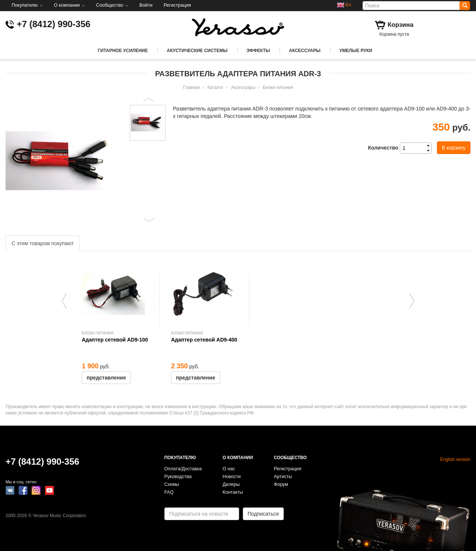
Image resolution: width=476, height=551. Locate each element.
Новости (232, 476)
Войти (145, 5)
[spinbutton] (418, 148)
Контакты (233, 492)
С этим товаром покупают (43, 243)
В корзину (454, 148)
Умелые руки (356, 50)
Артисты (283, 476)
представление (106, 378)
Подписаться (263, 514)
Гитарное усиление (123, 50)
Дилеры (231, 484)
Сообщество (112, 5)
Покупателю (27, 5)
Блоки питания (278, 87)
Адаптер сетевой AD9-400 (204, 340)
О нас (229, 468)
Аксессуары (305, 50)
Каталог (215, 87)
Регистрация (177, 5)
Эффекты (258, 50)
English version (455, 459)
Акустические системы (197, 50)
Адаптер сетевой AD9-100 (115, 340)
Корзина (400, 24)
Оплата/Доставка (183, 468)
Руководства (178, 476)
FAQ (169, 492)
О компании (69, 5)
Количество (383, 148)
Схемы (171, 484)
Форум (281, 484)
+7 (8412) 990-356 (53, 24)
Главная (191, 87)
